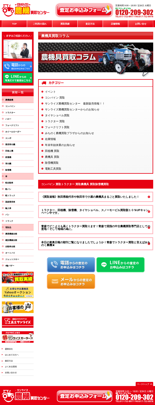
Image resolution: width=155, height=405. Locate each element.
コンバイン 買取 (55, 97)
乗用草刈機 (10, 144)
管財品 (8, 227)
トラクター (10, 112)
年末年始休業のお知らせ (60, 145)
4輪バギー (9, 266)
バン (7, 215)
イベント (50, 91)
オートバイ (10, 253)
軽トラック (10, 195)
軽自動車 (9, 183)
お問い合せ (140, 23)
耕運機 (8, 157)
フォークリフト (12, 125)
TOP (14, 23)
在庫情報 (50, 139)
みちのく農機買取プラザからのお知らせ (69, 133)
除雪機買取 (52, 162)
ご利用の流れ (39, 23)
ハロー (8, 119)
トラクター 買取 (55, 121)
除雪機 (8, 170)
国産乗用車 (10, 202)
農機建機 (9, 100)
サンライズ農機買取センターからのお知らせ (72, 109)
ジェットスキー (12, 259)
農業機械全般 (11, 234)
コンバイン (10, 106)
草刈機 (8, 163)
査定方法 (90, 23)
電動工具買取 (53, 168)
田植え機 (9, 151)
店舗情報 (115, 23)
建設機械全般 (11, 240)
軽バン (8, 189)
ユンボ (8, 138)
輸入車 (8, 208)
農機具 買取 (52, 156)
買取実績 (64, 23)
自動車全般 (10, 246)
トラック (9, 221)
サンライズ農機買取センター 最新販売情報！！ (75, 103)
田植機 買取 (52, 150)
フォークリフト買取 (57, 127)
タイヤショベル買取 (57, 115)
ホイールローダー (13, 132)
